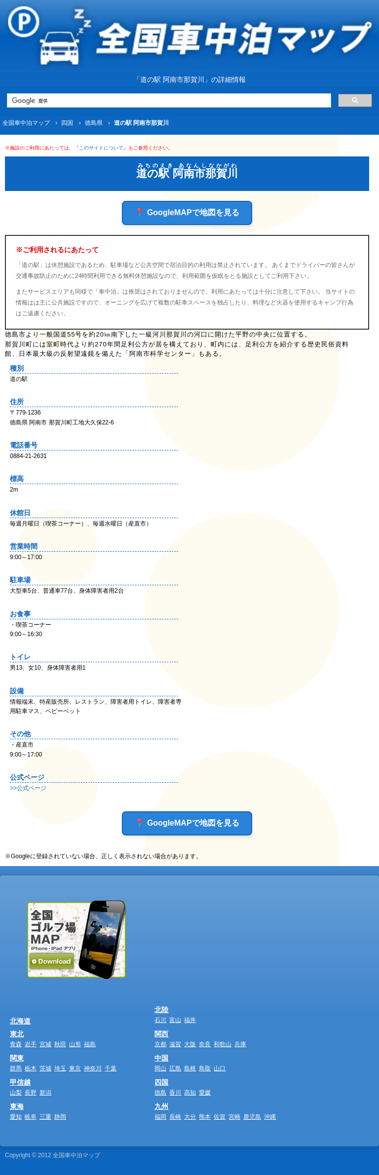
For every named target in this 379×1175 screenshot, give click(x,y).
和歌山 (222, 1044)
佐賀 (220, 1116)
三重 (45, 1116)
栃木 (31, 1068)
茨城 (45, 1068)
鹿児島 (252, 1116)
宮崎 (234, 1116)
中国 (161, 1058)
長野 (31, 1092)
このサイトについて (101, 148)
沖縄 (270, 1116)
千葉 (110, 1068)
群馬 (16, 1068)
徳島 (160, 1092)
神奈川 (93, 1068)
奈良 (205, 1044)
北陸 (161, 1010)
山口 (220, 1068)
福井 (190, 1020)
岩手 (31, 1044)
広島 (175, 1068)
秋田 (60, 1044)
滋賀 (175, 1044)
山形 (75, 1044)
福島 (90, 1044)
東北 (17, 1034)
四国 (161, 1082)
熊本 (205, 1116)
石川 (160, 1020)
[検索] (168, 100)
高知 (190, 1092)
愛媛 (205, 1092)
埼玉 (60, 1068)
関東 (17, 1058)
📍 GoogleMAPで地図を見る (187, 212)
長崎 (175, 1116)
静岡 (60, 1116)
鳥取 (205, 1068)
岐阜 (31, 1116)
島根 (190, 1068)
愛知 (16, 1116)
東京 (75, 1068)
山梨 (16, 1092)
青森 (16, 1044)
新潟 (45, 1092)
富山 (175, 1020)
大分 (190, 1116)
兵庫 (240, 1044)
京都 (160, 1044)
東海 (17, 1106)
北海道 (20, 1021)
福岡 (160, 1116)
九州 (161, 1106)
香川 (175, 1092)
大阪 (190, 1044)
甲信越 (20, 1082)
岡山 (160, 1068)
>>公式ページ (28, 788)
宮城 (45, 1044)
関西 (161, 1034)
